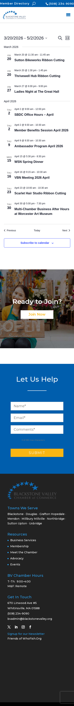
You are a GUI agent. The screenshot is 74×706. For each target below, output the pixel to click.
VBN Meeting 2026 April (32, 177)
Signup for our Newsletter (26, 634)
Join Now (37, 314)
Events (15, 564)
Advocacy (17, 558)
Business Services (23, 540)
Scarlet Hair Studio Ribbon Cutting (40, 193)
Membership (19, 546)
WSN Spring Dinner (29, 161)
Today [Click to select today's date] (37, 230)
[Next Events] (66, 230)
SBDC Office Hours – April (34, 114)
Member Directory (14, 3)
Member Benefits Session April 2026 (42, 130)
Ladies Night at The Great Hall (37, 91)
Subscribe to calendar (34, 242)
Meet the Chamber (23, 552)
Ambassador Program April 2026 (39, 146)
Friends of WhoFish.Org (24, 638)
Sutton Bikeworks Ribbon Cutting (40, 60)
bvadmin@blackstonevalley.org (29, 619)
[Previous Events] (10, 230)
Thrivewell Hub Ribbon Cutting (37, 76)
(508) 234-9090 (61, 3)
